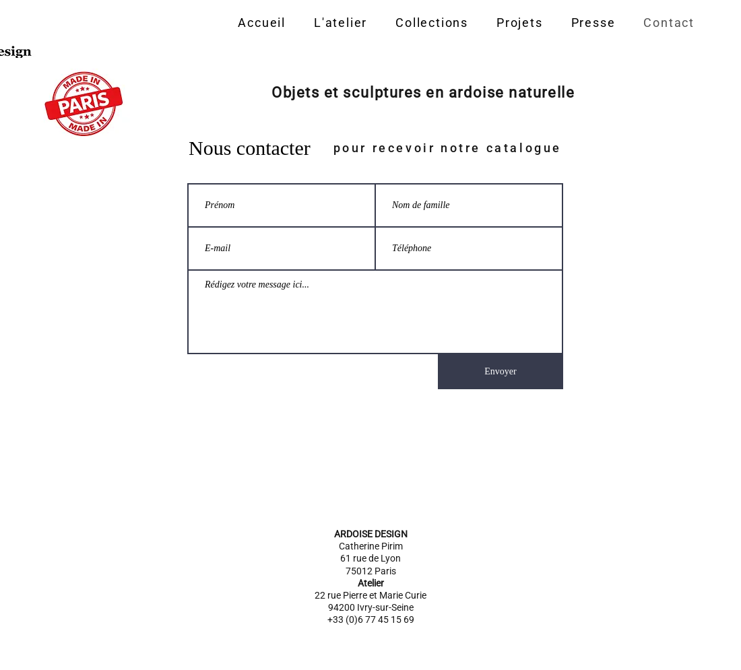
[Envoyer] (500, 371)
